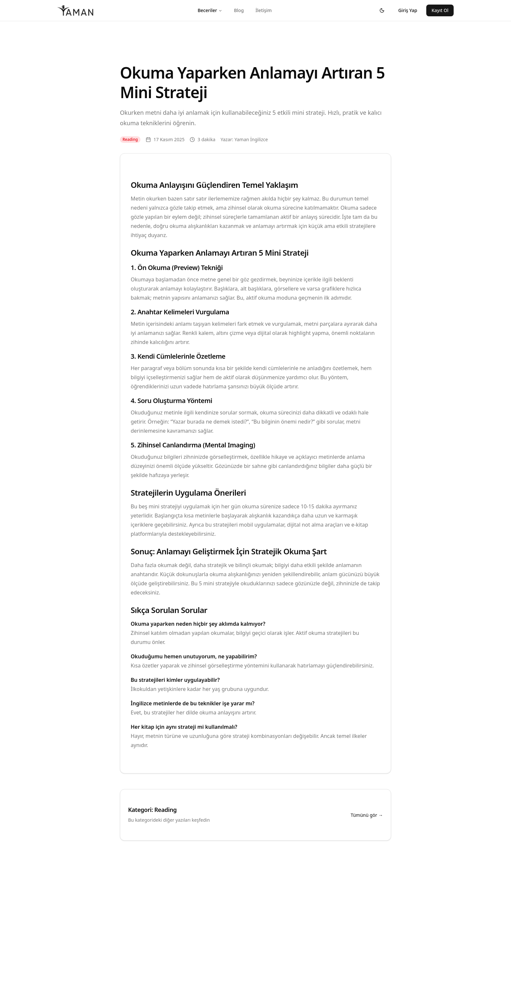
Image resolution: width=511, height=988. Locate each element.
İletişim (264, 10)
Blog (239, 10)
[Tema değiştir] (382, 10)
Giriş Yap (407, 10)
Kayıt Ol (439, 10)
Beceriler (209, 10)
